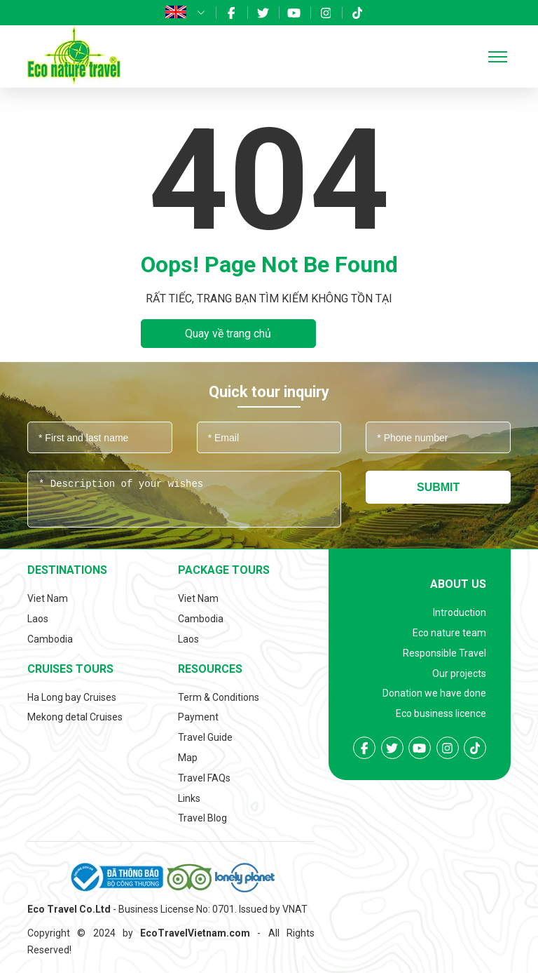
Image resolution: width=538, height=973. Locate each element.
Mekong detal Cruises (75, 717)
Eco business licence (441, 713)
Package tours (224, 570)
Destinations (67, 570)
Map (188, 757)
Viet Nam (47, 598)
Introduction (459, 612)
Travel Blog (202, 818)
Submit (438, 487)
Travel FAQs (204, 778)
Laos (37, 618)
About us (458, 584)
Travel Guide (205, 737)
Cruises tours (70, 669)
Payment (198, 717)
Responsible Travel (444, 653)
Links (189, 798)
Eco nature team (449, 632)
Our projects (459, 673)
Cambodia (50, 639)
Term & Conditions (218, 697)
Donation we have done (434, 693)
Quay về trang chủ (228, 333)
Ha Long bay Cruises (71, 697)
